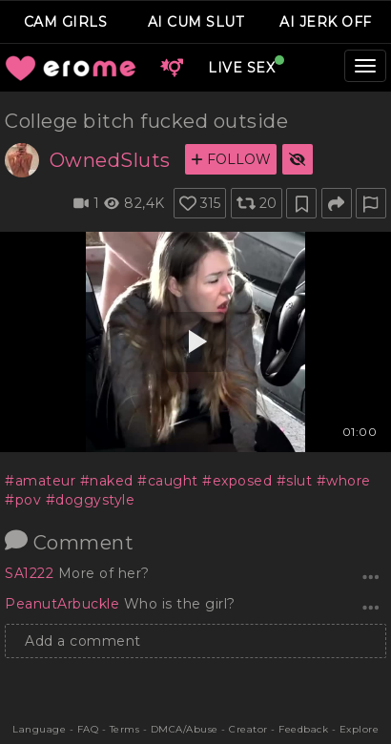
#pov (23, 499)
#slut (295, 480)
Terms (125, 729)
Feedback (303, 729)
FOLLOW (231, 159)
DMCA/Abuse (184, 729)
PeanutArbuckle (64, 603)
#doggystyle (90, 499)
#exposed (237, 480)
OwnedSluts (110, 160)
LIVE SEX (241, 67)
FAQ (88, 729)
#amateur (40, 480)
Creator (248, 729)
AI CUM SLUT (196, 22)
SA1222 (31, 573)
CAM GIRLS (66, 22)
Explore (360, 729)
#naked (107, 480)
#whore (344, 480)
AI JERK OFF (325, 22)
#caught (167, 480)
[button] (171, 68)
